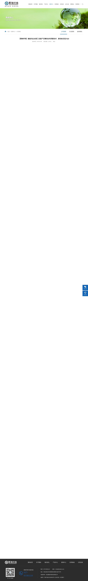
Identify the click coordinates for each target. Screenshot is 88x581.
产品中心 (46, 4)
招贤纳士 (72, 4)
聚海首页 (30, 4)
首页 (9, 31)
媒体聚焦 (79, 31)
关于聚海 (36, 4)
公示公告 (67, 4)
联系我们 (77, 4)
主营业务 (62, 4)
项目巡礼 (41, 4)
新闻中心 (51, 4)
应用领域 (57, 4)
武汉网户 (62, 577)
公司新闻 (19, 31)
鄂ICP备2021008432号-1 (49, 577)
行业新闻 (71, 31)
